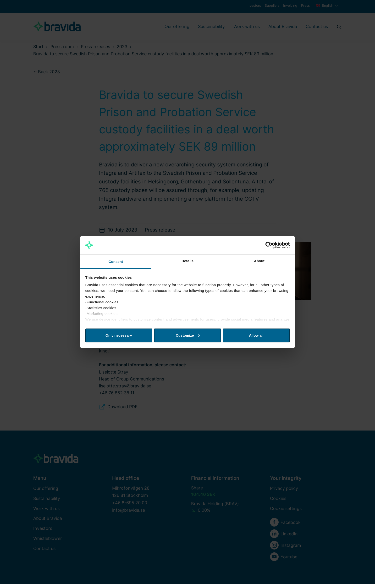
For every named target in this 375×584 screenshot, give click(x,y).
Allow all (256, 335)
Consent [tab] (116, 262)
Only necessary (118, 335)
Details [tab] (187, 261)
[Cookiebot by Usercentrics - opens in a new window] (269, 245)
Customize (188, 335)
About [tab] (259, 261)
